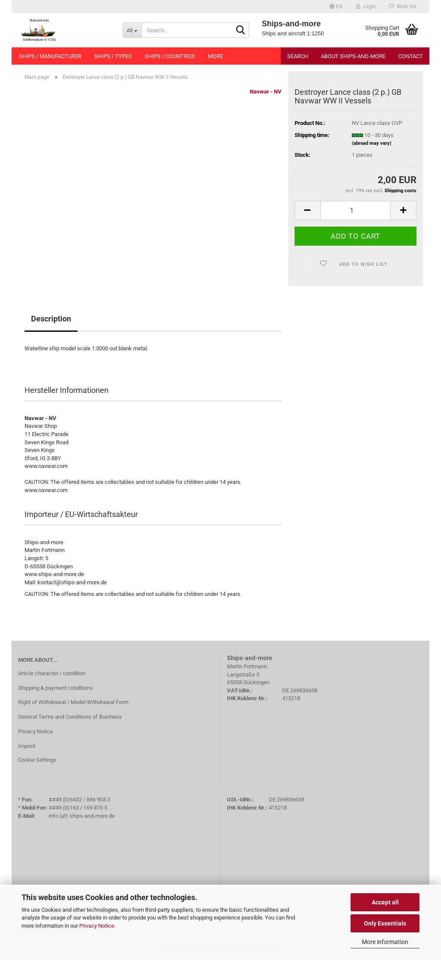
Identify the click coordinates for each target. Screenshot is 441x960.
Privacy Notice (96, 926)
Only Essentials (385, 923)
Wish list (402, 6)
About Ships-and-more (353, 56)
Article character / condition (51, 673)
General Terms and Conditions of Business (70, 717)
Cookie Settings (37, 760)
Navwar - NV (266, 91)
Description (51, 318)
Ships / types (113, 56)
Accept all (385, 902)
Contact (410, 56)
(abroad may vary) (371, 143)
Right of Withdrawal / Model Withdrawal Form (73, 702)
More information (385, 941)
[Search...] (132, 30)
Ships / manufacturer (50, 56)
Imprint (26, 746)
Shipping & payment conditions (55, 688)
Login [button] (366, 6)
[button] (336, 6)
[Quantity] (355, 210)
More (215, 56)
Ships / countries (170, 56)
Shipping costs (400, 190)
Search (297, 56)
